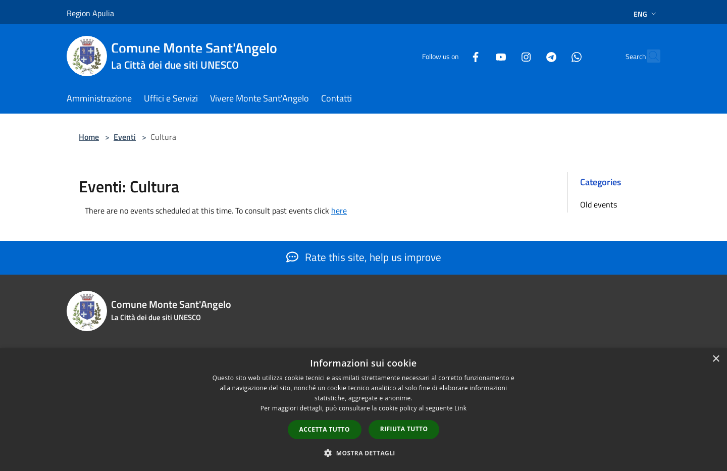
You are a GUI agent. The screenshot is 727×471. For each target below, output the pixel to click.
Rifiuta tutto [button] (404, 429)
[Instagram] (504, 56)
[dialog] (363, 409)
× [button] (715, 359)
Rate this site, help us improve (363, 257)
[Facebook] (453, 56)
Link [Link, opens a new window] (460, 408)
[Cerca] (648, 56)
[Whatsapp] (554, 56)
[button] (363, 453)
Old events (598, 204)
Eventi (125, 137)
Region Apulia (90, 13)
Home (89, 137)
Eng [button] (646, 14)
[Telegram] (529, 56)
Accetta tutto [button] (324, 429)
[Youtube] (479, 56)
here (339, 210)
